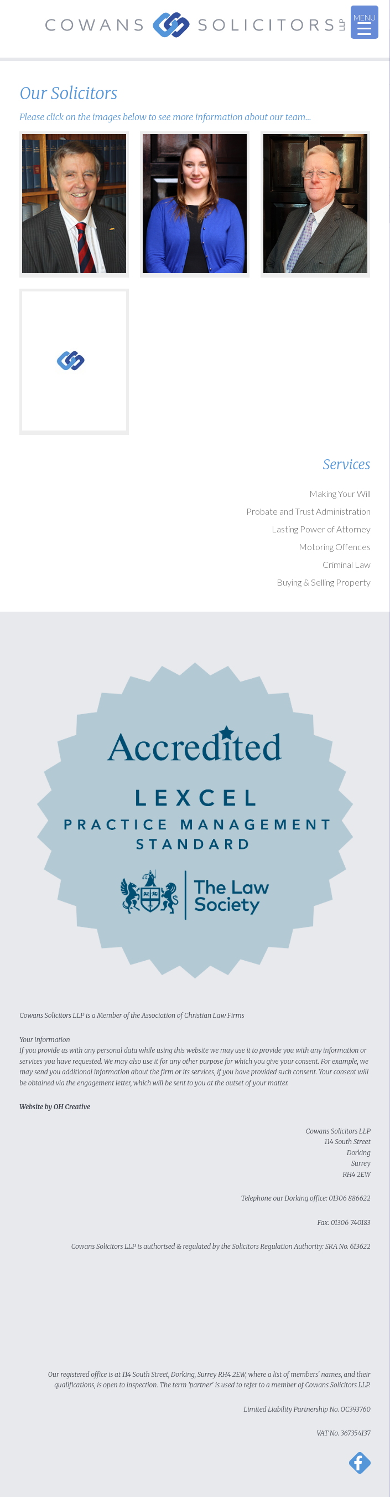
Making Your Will (340, 493)
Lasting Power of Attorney (321, 529)
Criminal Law (347, 564)
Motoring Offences (335, 546)
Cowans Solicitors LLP (195, 29)
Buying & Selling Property (324, 582)
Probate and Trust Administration (308, 511)
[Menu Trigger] (364, 22)
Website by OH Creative (54, 1107)
